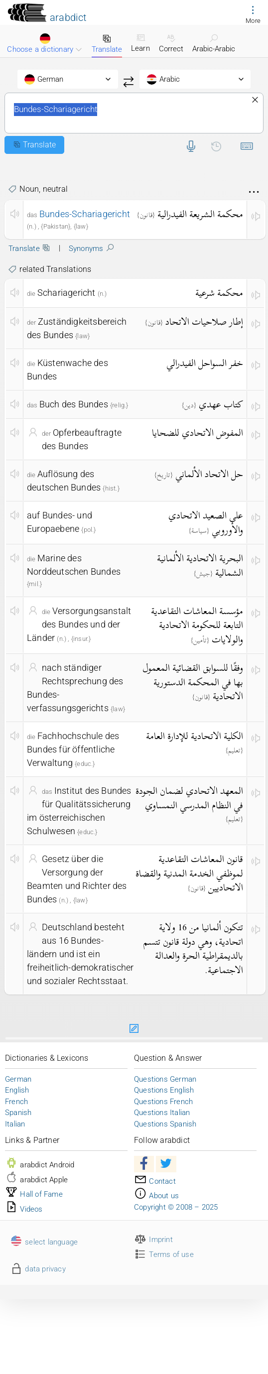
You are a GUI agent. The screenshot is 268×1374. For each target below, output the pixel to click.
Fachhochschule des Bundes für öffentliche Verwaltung (73, 749)
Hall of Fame (34, 1194)
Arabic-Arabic (213, 43)
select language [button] (44, 1242)
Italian (15, 1124)
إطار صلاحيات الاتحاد (204, 321)
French (16, 1101)
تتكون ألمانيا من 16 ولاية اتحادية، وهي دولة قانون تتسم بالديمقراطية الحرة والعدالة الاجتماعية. (193, 948)
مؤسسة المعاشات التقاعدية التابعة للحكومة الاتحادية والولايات (197, 625)
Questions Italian (162, 1112)
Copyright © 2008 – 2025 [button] (176, 1207)
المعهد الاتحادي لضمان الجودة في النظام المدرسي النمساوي (189, 798)
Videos (24, 1209)
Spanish (18, 1112)
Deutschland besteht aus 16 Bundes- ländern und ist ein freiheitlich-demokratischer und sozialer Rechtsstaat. (80, 954)
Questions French (163, 1101)
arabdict (68, 17)
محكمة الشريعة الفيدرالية (200, 214)
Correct (171, 43)
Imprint (153, 1239)
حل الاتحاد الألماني (209, 474)
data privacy (38, 1268)
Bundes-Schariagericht (134, 113)
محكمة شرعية (219, 292)
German (18, 1079)
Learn (140, 43)
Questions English (164, 1090)
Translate (107, 44)
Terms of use (164, 1254)
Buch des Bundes (73, 404)
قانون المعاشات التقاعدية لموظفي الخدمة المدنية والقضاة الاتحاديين (189, 873)
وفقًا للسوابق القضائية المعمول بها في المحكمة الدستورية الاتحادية (192, 682)
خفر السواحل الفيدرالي (204, 363)
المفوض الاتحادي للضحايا (197, 432)
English (17, 1090)
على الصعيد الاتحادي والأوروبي (205, 522)
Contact (155, 1181)
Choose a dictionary (44, 43)
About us (156, 1195)
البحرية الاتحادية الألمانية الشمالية (200, 565)
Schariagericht (66, 292)
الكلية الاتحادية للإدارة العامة (194, 736)
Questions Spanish (165, 1124)
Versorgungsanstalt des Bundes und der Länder (79, 624)
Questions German (165, 1079)
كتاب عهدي (221, 404)
